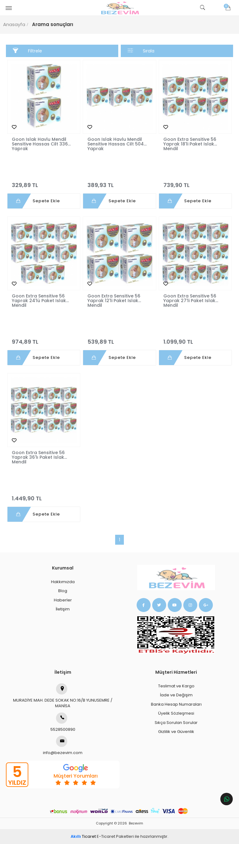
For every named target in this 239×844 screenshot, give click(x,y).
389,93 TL (119, 182)
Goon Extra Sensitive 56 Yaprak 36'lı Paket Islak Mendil (38, 457)
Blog (62, 591)
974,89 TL (44, 339)
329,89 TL (44, 182)
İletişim (63, 609)
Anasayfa (14, 24)
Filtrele (27, 51)
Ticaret (83, 836)
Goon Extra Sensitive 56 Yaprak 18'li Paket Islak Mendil (189, 144)
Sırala (141, 51)
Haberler (63, 600)
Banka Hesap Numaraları (176, 704)
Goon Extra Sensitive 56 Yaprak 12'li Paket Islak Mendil (113, 301)
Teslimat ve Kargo (176, 686)
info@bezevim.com (62, 746)
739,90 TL (195, 182)
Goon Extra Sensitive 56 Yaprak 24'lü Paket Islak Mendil (39, 301)
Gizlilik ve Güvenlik (176, 732)
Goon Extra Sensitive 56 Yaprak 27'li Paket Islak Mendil (189, 301)
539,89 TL (119, 339)
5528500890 (62, 722)
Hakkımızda (63, 582)
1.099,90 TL (195, 339)
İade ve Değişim (176, 695)
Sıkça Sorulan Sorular (176, 723)
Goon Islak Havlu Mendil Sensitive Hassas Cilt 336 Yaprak (40, 144)
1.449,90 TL (44, 495)
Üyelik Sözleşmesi (176, 713)
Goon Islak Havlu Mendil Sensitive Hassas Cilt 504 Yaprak (115, 144)
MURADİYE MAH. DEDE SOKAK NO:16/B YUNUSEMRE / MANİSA (62, 696)
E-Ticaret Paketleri (115, 836)
